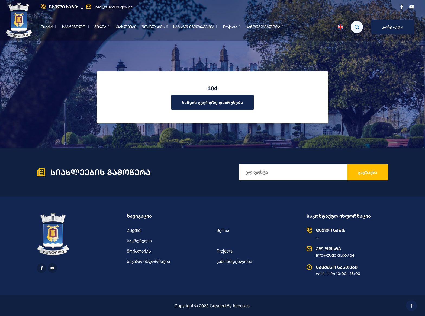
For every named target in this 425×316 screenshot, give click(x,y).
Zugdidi (47, 27)
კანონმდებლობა (263, 27)
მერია (100, 27)
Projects (230, 27)
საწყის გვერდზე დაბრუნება (212, 102)
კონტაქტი (392, 27)
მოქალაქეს (153, 27)
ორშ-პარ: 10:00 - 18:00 (346, 270)
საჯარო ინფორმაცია (193, 27)
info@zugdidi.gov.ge (109, 7)
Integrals (241, 305)
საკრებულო (74, 27)
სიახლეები (125, 27)
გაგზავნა (367, 172)
